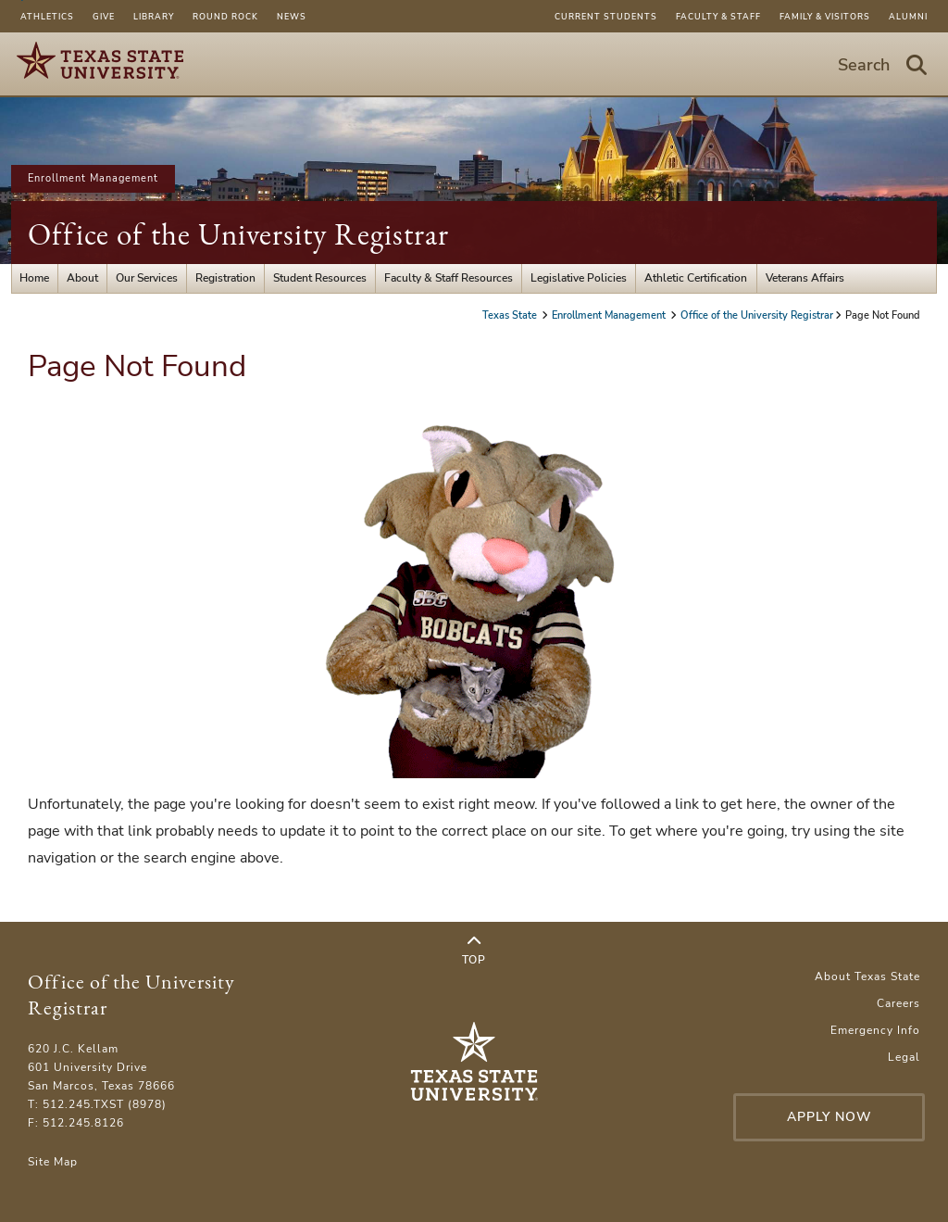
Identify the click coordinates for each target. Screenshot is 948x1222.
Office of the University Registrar (238, 234)
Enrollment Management (93, 178)
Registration (225, 278)
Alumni (908, 16)
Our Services (147, 278)
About (82, 278)
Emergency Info (875, 1030)
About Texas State (867, 976)
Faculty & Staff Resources (448, 278)
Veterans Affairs (805, 278)
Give (104, 16)
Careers (898, 1003)
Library (153, 16)
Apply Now (829, 1117)
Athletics (47, 16)
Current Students (606, 16)
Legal (904, 1057)
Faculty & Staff (718, 16)
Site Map (53, 1161)
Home (34, 278)
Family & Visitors (825, 16)
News (291, 16)
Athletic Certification (695, 278)
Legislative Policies (578, 278)
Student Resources (320, 278)
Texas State (511, 315)
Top (473, 950)
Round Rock (225, 16)
